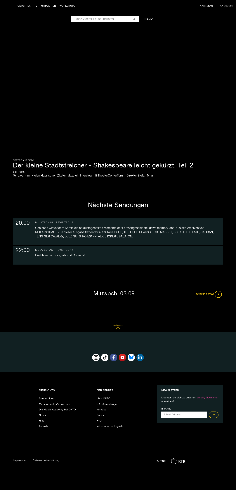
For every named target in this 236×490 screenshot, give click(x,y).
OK (213, 415)
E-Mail (166, 408)
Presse (100, 415)
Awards (43, 426)
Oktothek (24, 6)
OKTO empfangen (107, 404)
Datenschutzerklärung (46, 460)
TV (35, 6)
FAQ (99, 420)
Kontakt (101, 409)
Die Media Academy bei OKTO (57, 409)
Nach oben (118, 328)
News (42, 415)
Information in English (109, 426)
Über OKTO (103, 398)
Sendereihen (46, 398)
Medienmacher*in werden (54, 404)
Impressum (19, 460)
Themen (150, 19)
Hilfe (41, 420)
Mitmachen (48, 6)
